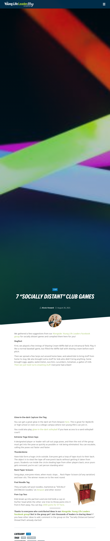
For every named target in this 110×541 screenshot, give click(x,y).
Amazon (40, 489)
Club (55, 289)
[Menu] (104, 4)
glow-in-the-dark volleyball (45, 429)
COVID (23, 538)
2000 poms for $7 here (53, 505)
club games (31, 538)
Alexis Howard (48, 308)
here (67, 422)
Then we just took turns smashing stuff (32, 365)
